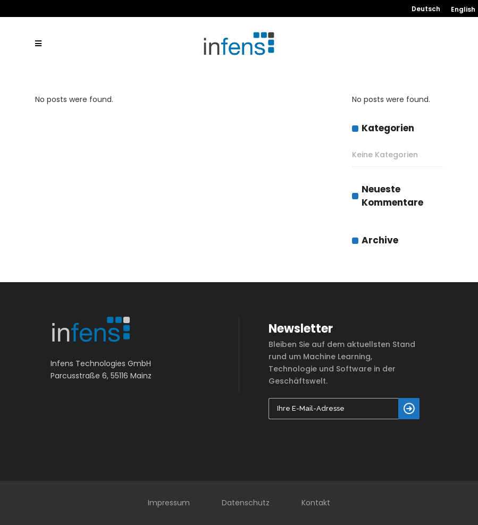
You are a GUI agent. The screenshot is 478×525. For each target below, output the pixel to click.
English (463, 9)
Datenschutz (246, 502)
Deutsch (426, 9)
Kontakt (315, 502)
